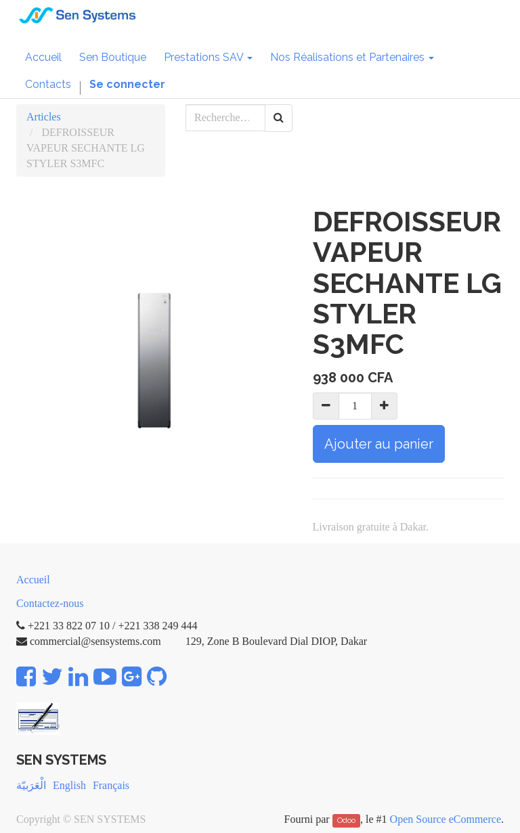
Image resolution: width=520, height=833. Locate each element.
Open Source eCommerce (445, 819)
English (69, 785)
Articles (43, 116)
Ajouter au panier (378, 444)
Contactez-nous (50, 603)
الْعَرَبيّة (31, 785)
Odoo (346, 820)
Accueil (33, 579)
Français (111, 785)
